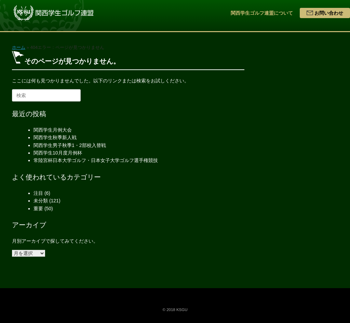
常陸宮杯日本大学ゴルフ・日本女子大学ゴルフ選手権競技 (95, 160)
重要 (38, 208)
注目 (38, 193)
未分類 (40, 200)
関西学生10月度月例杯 (57, 153)
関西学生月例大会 (52, 130)
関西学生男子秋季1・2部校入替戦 (69, 145)
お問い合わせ (325, 13)
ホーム (18, 47)
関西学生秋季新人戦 (55, 137)
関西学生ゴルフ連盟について (262, 13)
